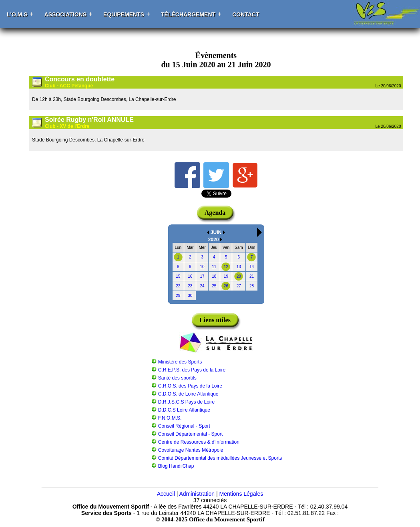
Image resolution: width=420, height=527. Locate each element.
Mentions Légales (241, 494)
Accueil (166, 494)
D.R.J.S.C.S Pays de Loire (186, 402)
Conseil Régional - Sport (184, 426)
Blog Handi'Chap (176, 466)
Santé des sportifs (177, 378)
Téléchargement (188, 14)
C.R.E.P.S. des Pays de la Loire (192, 370)
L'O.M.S (17, 14)
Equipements (123, 14)
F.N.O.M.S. (170, 418)
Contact (245, 14)
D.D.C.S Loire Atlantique (184, 410)
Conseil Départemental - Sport (190, 434)
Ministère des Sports (180, 362)
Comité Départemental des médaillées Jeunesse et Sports (220, 458)
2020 (213, 239)
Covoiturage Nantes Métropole (190, 450)
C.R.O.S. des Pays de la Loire (190, 386)
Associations (65, 14)
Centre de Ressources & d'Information (198, 442)
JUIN (216, 232)
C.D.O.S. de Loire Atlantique (188, 394)
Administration (197, 494)
